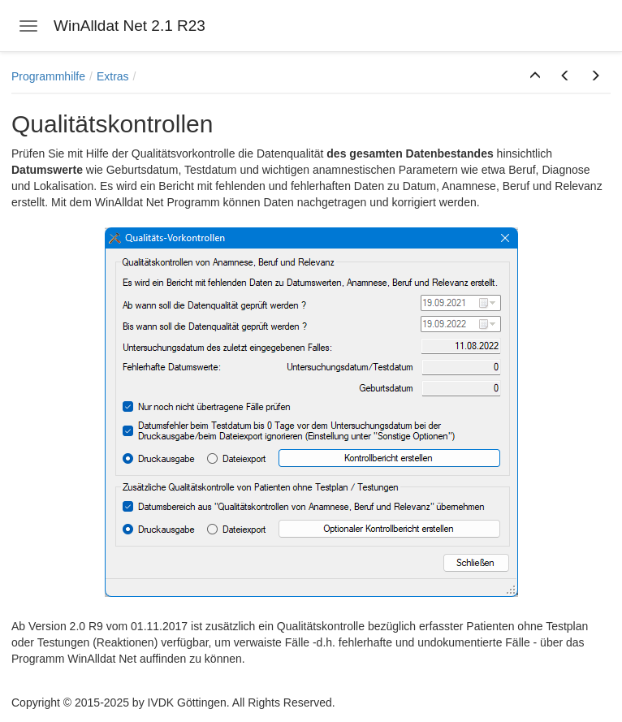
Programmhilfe (48, 76)
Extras (113, 76)
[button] (535, 76)
